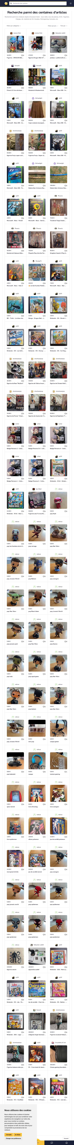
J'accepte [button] (8, 1134)
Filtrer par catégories (14, 26)
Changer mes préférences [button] (13, 1138)
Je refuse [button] (17, 1134)
